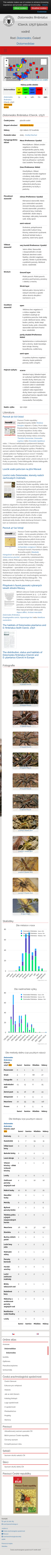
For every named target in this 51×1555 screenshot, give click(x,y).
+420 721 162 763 (8, 1521)
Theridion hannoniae (25, 438)
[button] (31, 70)
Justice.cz (5, 1528)
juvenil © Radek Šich (25, 830)
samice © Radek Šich (25, 893)
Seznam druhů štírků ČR (14, 1467)
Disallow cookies (39, 8)
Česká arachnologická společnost (14, 1531)
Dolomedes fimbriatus (11, 615)
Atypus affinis (22, 612)
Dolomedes (11, 1353)
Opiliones (6, 1361)
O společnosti (10, 1407)
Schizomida (7, 1370)
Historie (7, 1390)
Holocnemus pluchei (11, 557)
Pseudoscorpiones (10, 1366)
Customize (42, 12)
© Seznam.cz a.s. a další (39, 80)
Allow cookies (20, 8)
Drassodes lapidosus (37, 441)
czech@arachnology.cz (10, 1524)
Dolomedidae (25, 43)
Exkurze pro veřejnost (13, 1386)
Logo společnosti (11, 1403)
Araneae (6, 1344)
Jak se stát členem (11, 1394)
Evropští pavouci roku (13, 1444)
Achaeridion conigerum (27, 547)
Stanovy (7, 1420)
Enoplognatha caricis (11, 617)
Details (45, 5)
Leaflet (24, 80)
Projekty (7, 1416)
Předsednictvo (10, 1411)
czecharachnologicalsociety (12, 1536)
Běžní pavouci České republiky (16, 1435)
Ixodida (6, 1357)
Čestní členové (10, 1381)
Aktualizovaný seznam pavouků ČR (18, 1431)
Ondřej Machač (31, 135)
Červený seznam (11, 1440)
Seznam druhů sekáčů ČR (14, 1455)
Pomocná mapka (7, 1543)
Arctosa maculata (35, 612)
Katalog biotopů (10, 1398)
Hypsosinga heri (26, 617)
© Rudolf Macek (25, 684)
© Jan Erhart (25, 914)
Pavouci (5, 1534)
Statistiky (4, 1546)
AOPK (3, 1539)
